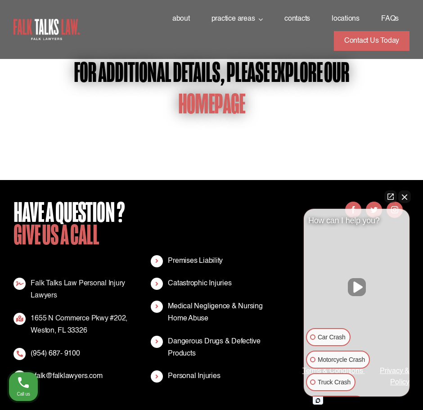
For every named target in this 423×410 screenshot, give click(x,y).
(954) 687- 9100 (55, 353)
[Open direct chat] (390, 196)
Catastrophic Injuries (199, 283)
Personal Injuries (194, 376)
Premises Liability (195, 261)
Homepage (211, 104)
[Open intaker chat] (318, 400)
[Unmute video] (357, 287)
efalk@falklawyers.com (66, 376)
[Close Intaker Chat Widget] (404, 196)
